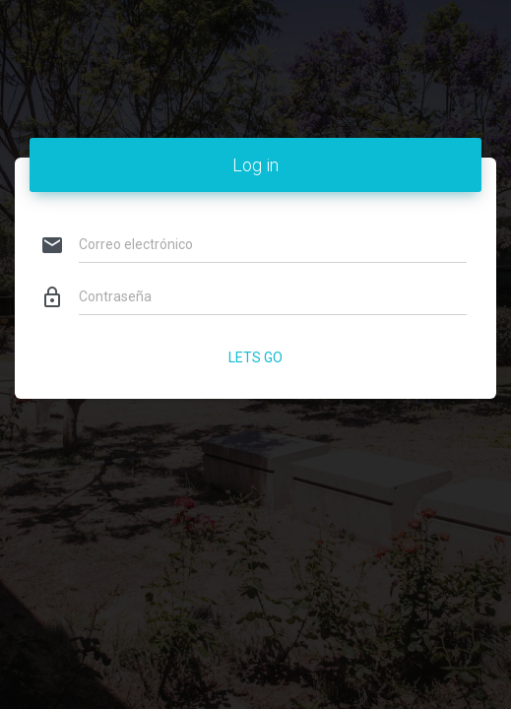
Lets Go (255, 357)
